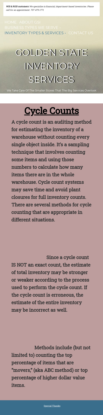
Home (11, 22)
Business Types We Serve (33, 27)
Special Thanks (52, 405)
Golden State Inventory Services (51, 66)
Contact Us (81, 33)
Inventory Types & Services (35, 33)
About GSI (30, 22)
